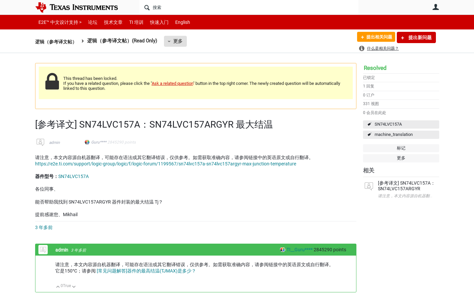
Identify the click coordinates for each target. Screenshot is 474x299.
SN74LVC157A (388, 124)
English (175, 22)
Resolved (375, 68)
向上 (58, 287)
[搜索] (248, 7)
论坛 (89, 22)
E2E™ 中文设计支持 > (58, 22)
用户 (436, 7)
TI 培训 (130, 22)
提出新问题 (419, 37)
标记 (401, 148)
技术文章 (108, 22)
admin (54, 142)
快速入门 (152, 22)
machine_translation (394, 134)
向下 (74, 287)
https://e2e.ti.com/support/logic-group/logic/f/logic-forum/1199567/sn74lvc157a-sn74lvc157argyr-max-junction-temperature (165, 163)
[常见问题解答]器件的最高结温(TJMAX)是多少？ (146, 270)
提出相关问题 (377, 37)
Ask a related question (172, 83)
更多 (180, 41)
